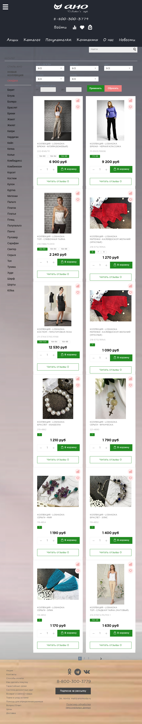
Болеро (11, 101)
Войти (61, 27)
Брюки (11, 113)
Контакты (87, 40)
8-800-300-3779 (71, 19)
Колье (11, 154)
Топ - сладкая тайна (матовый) (109, 610)
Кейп (10, 142)
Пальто (11, 201)
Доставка (11, 713)
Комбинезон (14, 166)
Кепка (10, 148)
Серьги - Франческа (101, 425)
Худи (10, 272)
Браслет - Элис (99, 518)
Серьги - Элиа (45, 610)
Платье (11, 213)
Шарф (11, 278)
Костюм (11, 178)
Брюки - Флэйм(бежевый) (52, 147)
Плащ (10, 219)
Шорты (11, 284)
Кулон (11, 184)
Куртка (11, 190)
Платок (11, 207)
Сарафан (13, 243)
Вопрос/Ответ (13, 705)
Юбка (10, 290)
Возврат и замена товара (19, 694)
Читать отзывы (58, 181)
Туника (11, 266)
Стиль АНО (14, 67)
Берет (11, 89)
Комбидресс (14, 160)
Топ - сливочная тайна (51, 239)
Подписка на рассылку (73, 691)
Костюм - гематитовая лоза (54, 332)
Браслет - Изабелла (49, 425)
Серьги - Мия (44, 518)
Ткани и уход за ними (17, 698)
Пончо (11, 231)
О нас (108, 40)
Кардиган (12, 137)
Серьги (11, 255)
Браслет (12, 107)
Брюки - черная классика (105, 147)
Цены (9, 709)
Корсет (11, 172)
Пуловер (12, 237)
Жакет (11, 119)
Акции (12, 40)
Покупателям (58, 40)
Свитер (11, 249)
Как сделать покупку (17, 682)
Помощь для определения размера (24, 702)
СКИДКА (12, 81)
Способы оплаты (15, 678)
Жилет (11, 125)
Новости (127, 40)
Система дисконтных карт (19, 690)
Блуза (10, 95)
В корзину (71, 169)
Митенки (12, 196)
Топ (9, 260)
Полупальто (14, 225)
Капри (11, 131)
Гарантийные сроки (16, 686)
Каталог (31, 40)
